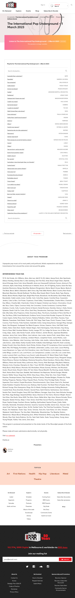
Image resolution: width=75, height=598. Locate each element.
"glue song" (10, 210)
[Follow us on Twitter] (27, 567)
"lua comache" (11, 82)
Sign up (65, 559)
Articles (29, 516)
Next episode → (67, 233)
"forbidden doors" (12, 178)
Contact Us (14, 578)
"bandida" (10, 79)
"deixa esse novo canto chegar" (16, 168)
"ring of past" (11, 181)
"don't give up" (11, 187)
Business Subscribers (61, 585)
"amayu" (9, 121)
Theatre (37, 479)
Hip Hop (43, 473)
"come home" (11, 165)
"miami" (9, 197)
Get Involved (37, 574)
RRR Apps (62, 547)
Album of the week (28, 509)
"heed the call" (11, 207)
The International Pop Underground (27, 17)
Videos (29, 519)
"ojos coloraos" (11, 114)
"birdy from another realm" (15, 152)
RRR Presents (46, 503)
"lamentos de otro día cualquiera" (17, 130)
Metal (65, 473)
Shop (63, 506)
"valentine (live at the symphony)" (17, 213)
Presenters (29, 506)
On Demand (11, 493)
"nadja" (9, 92)
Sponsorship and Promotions (61, 574)
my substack (10, 435)
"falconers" (10, 133)
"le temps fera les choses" (15, 175)
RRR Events (46, 500)
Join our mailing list (37, 553)
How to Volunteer (37, 578)
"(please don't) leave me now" (16, 98)
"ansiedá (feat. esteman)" (14, 76)
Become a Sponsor (60, 578)
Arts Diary (46, 509)
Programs (29, 500)
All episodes (37, 233)
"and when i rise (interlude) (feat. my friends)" (20, 162)
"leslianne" (10, 95)
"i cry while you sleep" (13, 184)
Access (14, 581)
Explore (28, 493)
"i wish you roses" (12, 101)
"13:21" (9, 143)
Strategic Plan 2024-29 (14, 583)
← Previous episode (8, 233)
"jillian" (9, 146)
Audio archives (11, 506)
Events (46, 493)
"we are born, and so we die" (15, 149)
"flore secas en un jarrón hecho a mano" (19, 140)
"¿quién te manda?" (13, 108)
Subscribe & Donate (64, 493)
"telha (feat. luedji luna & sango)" (17, 117)
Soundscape (28, 512)
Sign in (43, 5)
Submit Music (37, 583)
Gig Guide (46, 506)
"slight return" (11, 156)
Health (32, 473)
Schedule (28, 497)
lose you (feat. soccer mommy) (16, 194)
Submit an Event (46, 516)
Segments (11, 500)
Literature (54, 473)
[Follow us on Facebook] (34, 566)
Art (8, 473)
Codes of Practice (14, 586)
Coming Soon (46, 497)
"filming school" (12, 203)
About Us (14, 574)
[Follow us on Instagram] (48, 566)
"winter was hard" (12, 136)
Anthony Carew (12, 19)
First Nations (19, 473)
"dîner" (9, 124)
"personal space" (12, 105)
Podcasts (28, 503)
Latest (11, 497)
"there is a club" (12, 200)
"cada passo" (11, 85)
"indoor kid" (10, 191)
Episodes (11, 503)
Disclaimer (14, 589)
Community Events (46, 512)
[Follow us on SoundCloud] (41, 567)
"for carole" (10, 159)
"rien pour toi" (11, 172)
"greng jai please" (12, 89)
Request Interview (37, 581)
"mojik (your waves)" (13, 127)
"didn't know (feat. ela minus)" (16, 111)
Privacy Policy (14, 592)
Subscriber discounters (63, 497)
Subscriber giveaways (63, 500)
